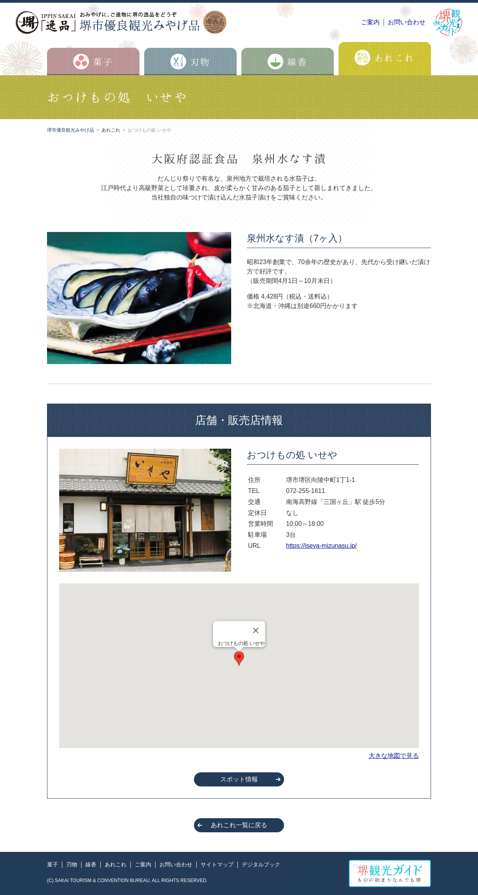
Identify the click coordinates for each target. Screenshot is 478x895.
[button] (239, 658)
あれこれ (110, 130)
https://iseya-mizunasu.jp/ (321, 545)
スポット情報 (239, 779)
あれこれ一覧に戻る (239, 825)
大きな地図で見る (394, 755)
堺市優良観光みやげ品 (70, 130)
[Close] (255, 630)
